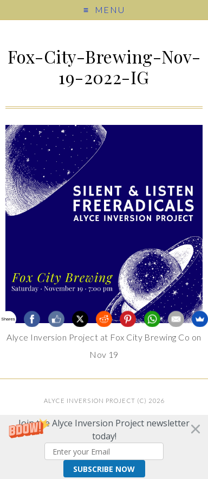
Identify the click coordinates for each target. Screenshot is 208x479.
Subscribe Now (104, 469)
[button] (104, 447)
